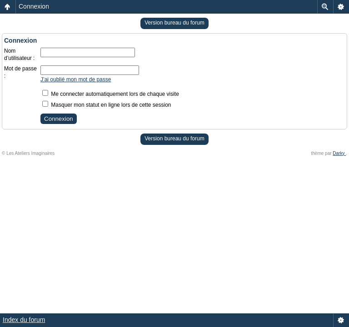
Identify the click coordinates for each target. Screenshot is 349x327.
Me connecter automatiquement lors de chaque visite (110, 94)
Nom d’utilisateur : (19, 54)
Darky (339, 153)
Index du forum (24, 319)
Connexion (34, 6)
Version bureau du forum (174, 23)
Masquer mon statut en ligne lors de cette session (106, 105)
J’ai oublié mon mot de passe (75, 79)
